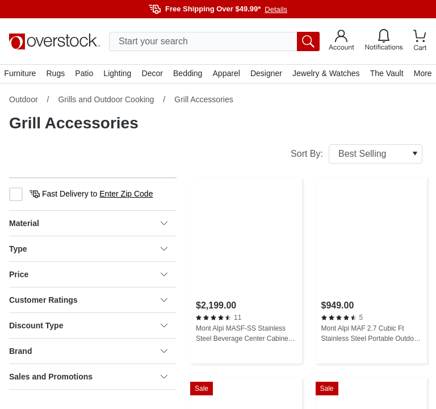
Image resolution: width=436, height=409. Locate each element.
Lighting (118, 73)
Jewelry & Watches (326, 73)
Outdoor (23, 100)
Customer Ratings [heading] (88, 300)
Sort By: (356, 154)
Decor (152, 73)
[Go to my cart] (420, 42)
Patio (85, 73)
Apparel (226, 73)
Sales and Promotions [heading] (88, 377)
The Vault (386, 73)
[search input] (214, 41)
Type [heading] (88, 249)
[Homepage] (54, 41)
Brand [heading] (88, 351)
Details (276, 9)
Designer (266, 73)
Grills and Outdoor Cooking (106, 100)
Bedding (187, 73)
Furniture (20, 73)
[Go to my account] (341, 41)
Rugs (56, 73)
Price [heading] (88, 274)
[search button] (308, 41)
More (422, 73)
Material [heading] (88, 223)
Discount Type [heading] (88, 326)
